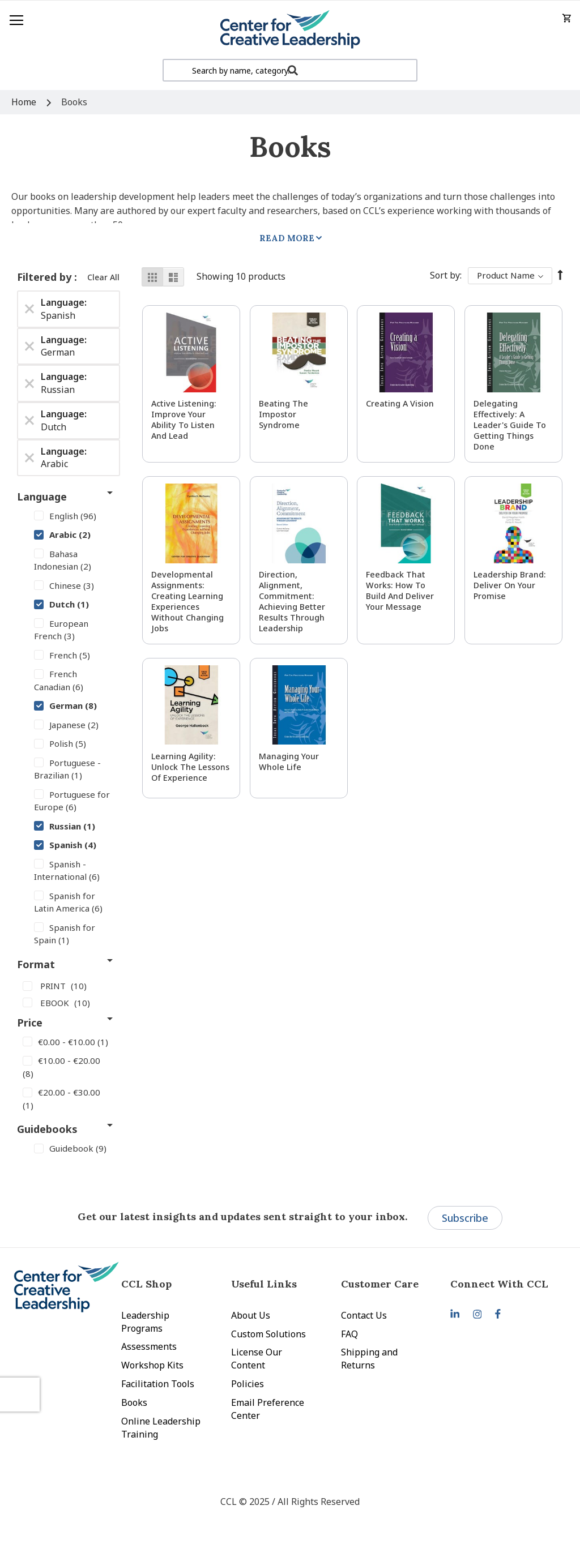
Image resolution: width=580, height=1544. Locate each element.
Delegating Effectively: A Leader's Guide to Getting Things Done (510, 425)
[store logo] (290, 29)
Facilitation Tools (157, 1384)
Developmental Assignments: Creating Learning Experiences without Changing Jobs (187, 601)
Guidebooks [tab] (47, 1129)
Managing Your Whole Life (289, 761)
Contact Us (364, 1315)
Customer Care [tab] (380, 1283)
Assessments (149, 1346)
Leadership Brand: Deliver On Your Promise (510, 585)
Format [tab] (36, 964)
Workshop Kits (152, 1365)
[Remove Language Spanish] (29, 309)
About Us (250, 1315)
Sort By (445, 275)
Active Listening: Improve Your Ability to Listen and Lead (183, 419)
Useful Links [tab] (264, 1283)
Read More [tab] (286, 238)
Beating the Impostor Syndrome (283, 414)
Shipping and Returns (369, 1358)
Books (134, 1402)
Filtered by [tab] (45, 277)
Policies (247, 1384)
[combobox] (290, 70)
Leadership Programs (145, 1322)
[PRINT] (68, 986)
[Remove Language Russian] (29, 383)
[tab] (505, 1283)
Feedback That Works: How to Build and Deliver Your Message (400, 590)
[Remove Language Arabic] (29, 457)
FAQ (349, 1334)
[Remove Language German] (29, 346)
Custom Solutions (268, 1334)
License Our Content (256, 1358)
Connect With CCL (499, 1283)
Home (25, 102)
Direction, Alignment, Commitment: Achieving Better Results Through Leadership (292, 601)
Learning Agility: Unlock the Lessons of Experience (190, 767)
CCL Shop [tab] (146, 1283)
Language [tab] (42, 496)
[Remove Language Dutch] (29, 420)
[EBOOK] (68, 1002)
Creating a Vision (400, 403)
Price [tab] (29, 1022)
